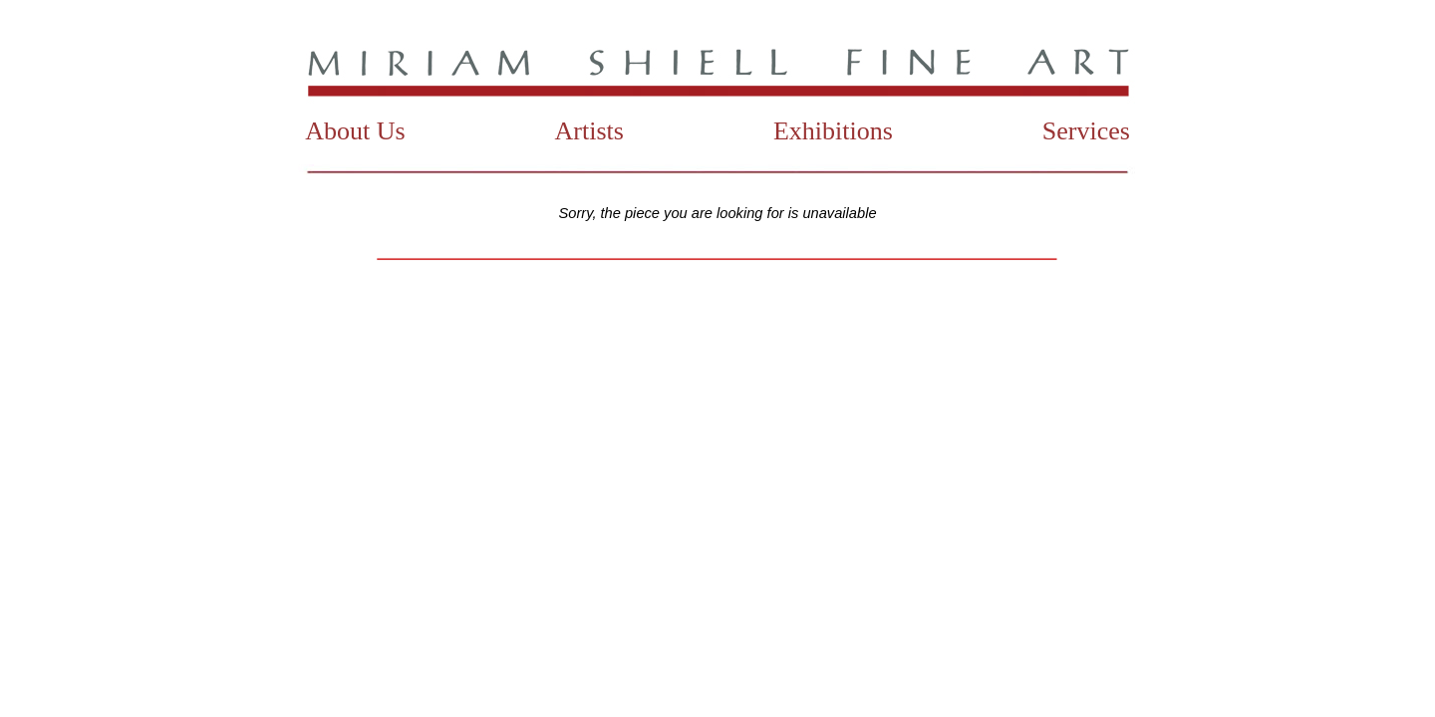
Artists (589, 131)
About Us (355, 131)
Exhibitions (833, 131)
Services (1086, 131)
